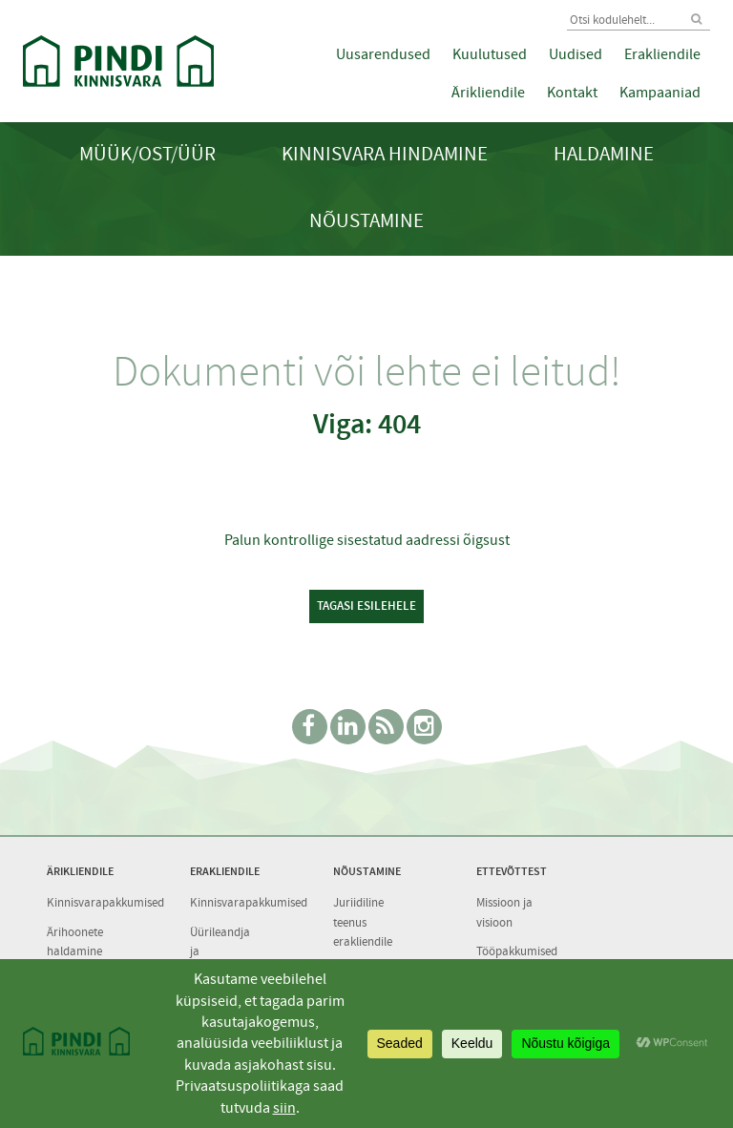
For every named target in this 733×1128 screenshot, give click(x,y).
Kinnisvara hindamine (385, 154)
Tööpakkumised (516, 951)
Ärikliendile (488, 92)
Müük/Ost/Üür (147, 154)
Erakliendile (662, 54)
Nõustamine (366, 221)
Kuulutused (489, 54)
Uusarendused (383, 54)
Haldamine (604, 154)
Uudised (575, 54)
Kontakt (572, 92)
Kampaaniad (660, 92)
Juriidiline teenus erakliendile (362, 922)
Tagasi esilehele (366, 605)
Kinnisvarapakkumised (105, 902)
